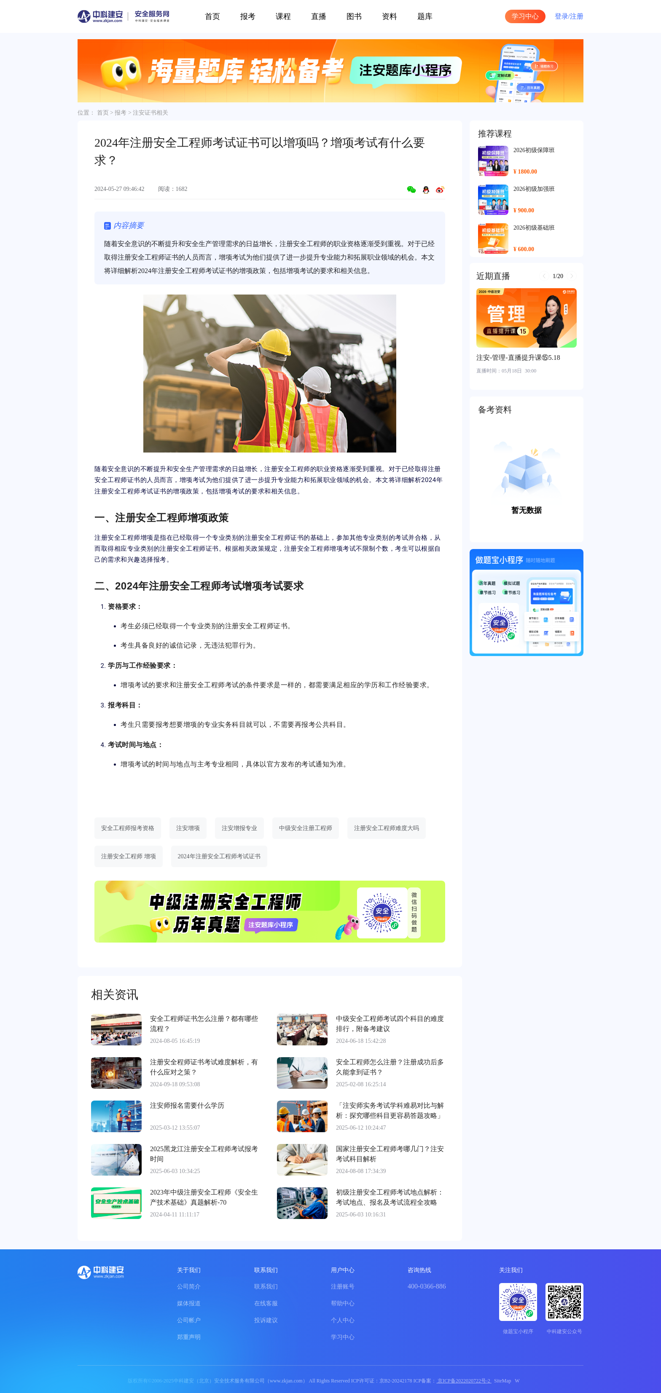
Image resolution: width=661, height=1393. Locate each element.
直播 (318, 16)
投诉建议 (266, 1320)
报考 (247, 16)
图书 (354, 16)
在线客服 (266, 1303)
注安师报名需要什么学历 (187, 1105)
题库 (425, 16)
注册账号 (343, 1286)
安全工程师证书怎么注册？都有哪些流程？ (204, 1023)
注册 (576, 16)
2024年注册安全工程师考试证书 (219, 856)
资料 (389, 16)
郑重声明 (189, 1337)
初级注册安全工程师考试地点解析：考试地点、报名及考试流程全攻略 (390, 1197)
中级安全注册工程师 (305, 828)
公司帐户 (189, 1320)
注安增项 (188, 828)
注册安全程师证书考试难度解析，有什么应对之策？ (204, 1067)
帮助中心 (343, 1303)
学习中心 (525, 16)
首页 (212, 16)
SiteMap (502, 1381)
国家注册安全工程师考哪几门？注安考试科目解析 (390, 1154)
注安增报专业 (239, 828)
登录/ (562, 16)
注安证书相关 (150, 113)
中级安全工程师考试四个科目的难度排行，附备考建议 (390, 1023)
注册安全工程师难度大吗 (386, 828)
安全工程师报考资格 (127, 828)
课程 (283, 16)
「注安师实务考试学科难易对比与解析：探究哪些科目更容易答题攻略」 (390, 1110)
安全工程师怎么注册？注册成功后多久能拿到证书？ (390, 1067)
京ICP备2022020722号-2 (464, 1381)
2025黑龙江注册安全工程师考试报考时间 (204, 1154)
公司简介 (189, 1286)
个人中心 (343, 1320)
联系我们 (266, 1286)
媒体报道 (189, 1303)
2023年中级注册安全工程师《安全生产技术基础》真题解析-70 (204, 1197)
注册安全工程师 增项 (128, 856)
